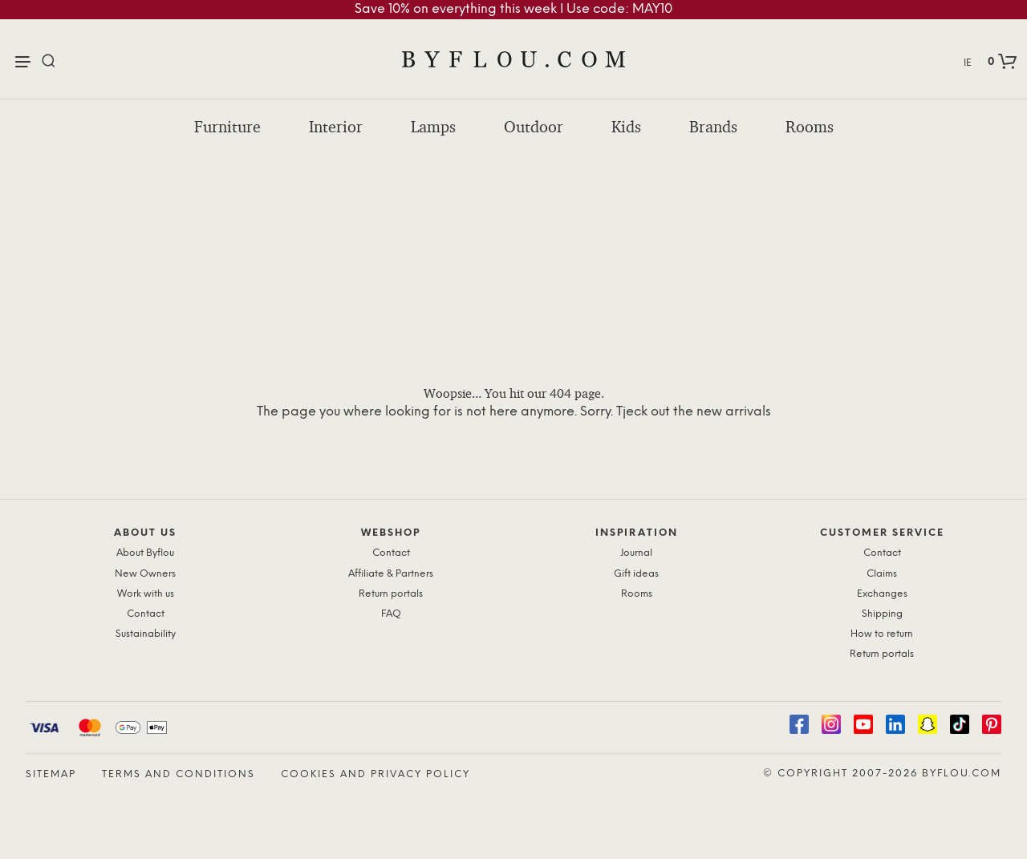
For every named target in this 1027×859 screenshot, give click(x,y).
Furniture (227, 126)
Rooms (809, 126)
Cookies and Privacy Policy (375, 774)
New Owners (145, 574)
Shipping (882, 614)
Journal (636, 553)
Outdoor (533, 126)
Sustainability (146, 634)
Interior (336, 126)
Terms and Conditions (178, 774)
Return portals (391, 594)
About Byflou (145, 553)
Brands (713, 126)
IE (968, 63)
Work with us (145, 594)
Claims (882, 574)
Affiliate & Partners (390, 574)
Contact (145, 614)
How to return (881, 634)
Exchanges (882, 594)
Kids (626, 126)
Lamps (433, 126)
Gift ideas (636, 574)
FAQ (391, 614)
